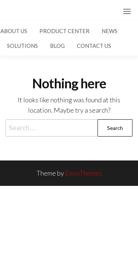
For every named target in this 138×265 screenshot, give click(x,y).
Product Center (64, 31)
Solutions (22, 45)
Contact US (94, 45)
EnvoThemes (83, 173)
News (109, 31)
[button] (127, 11)
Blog (57, 45)
